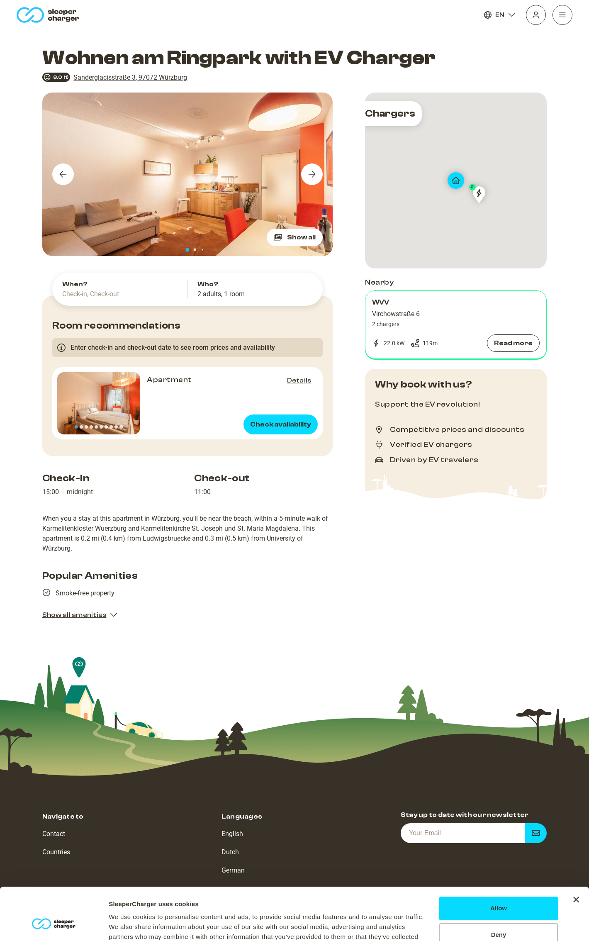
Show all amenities (80, 615)
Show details (128, 924)
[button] (456, 324)
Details (299, 380)
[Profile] (536, 15)
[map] (456, 180)
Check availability (280, 424)
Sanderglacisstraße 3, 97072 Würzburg (130, 77)
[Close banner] (576, 855)
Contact (53, 834)
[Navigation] (562, 15)
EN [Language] (500, 15)
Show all (295, 237)
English (232, 834)
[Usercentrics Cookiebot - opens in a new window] (53, 925)
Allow (498, 863)
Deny (498, 889)
